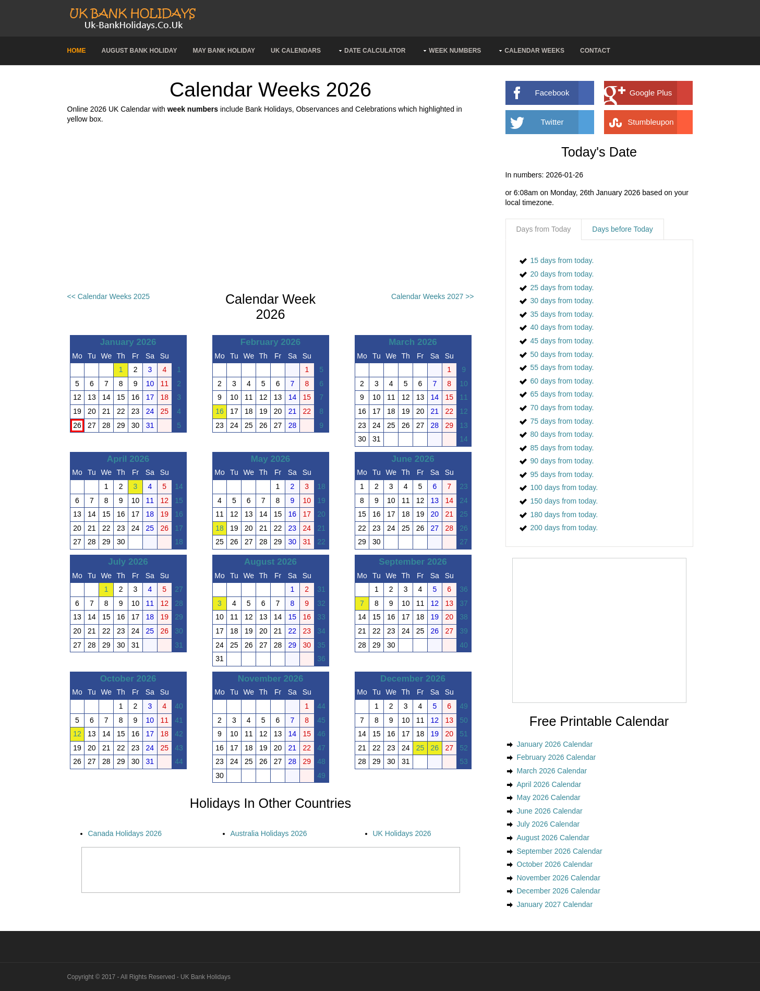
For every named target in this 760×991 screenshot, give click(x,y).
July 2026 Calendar (548, 824)
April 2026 (128, 459)
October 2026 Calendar (555, 864)
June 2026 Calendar (550, 811)
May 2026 (271, 459)
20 (321, 514)
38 (464, 617)
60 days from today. (562, 381)
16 (219, 411)
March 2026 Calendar (552, 771)
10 (464, 383)
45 (321, 720)
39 (464, 631)
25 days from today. (562, 287)
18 (179, 542)
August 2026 (270, 562)
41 (179, 720)
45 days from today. (562, 341)
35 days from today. (562, 314)
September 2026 (413, 562)
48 (321, 761)
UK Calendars (296, 50)
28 (179, 603)
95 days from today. (562, 474)
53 (464, 761)
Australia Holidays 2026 (269, 833)
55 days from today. (562, 367)
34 (321, 631)
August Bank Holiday (139, 50)
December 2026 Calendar (558, 891)
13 (464, 425)
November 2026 (271, 679)
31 (179, 645)
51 (464, 734)
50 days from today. (562, 354)
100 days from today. (564, 487)
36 (321, 658)
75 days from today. (562, 421)
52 (464, 748)
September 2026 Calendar (559, 851)
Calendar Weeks (534, 50)
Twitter (567, 122)
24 (464, 500)
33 (321, 617)
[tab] (543, 230)
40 (464, 645)
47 (321, 748)
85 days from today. (562, 448)
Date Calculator (374, 50)
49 (321, 775)
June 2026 (412, 459)
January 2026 (128, 342)
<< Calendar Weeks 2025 (108, 296)
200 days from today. (564, 527)
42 (179, 734)
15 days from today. (562, 260)
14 (464, 439)
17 (179, 528)
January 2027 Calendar (555, 904)
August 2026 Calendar (553, 837)
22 (321, 542)
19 (321, 500)
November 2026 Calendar (558, 878)
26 (464, 528)
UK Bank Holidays (205, 977)
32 (321, 603)
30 (179, 631)
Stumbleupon (660, 122)
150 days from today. (564, 501)
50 (464, 720)
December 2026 (412, 679)
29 (179, 617)
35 (321, 645)
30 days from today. (562, 300)
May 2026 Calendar (549, 797)
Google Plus (661, 93)
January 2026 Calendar (555, 744)
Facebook (564, 93)
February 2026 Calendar (556, 757)
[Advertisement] (270, 208)
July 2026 (128, 562)
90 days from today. (562, 461)
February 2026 (270, 342)
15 (179, 500)
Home (76, 50)
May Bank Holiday (223, 50)
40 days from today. (562, 327)
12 (464, 411)
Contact (595, 50)
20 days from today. (562, 274)
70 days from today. (562, 407)
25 (464, 514)
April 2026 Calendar (549, 784)
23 (464, 486)
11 (464, 397)
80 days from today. (562, 434)
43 (179, 748)
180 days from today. (564, 514)
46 (321, 734)
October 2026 (128, 679)
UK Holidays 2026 (402, 833)
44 (179, 761)
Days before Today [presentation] (622, 229)
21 (321, 528)
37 (464, 603)
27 (464, 542)
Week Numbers (455, 50)
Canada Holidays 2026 (125, 833)
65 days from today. (562, 394)
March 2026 (413, 342)
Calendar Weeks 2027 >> (432, 296)
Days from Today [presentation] (543, 229)
